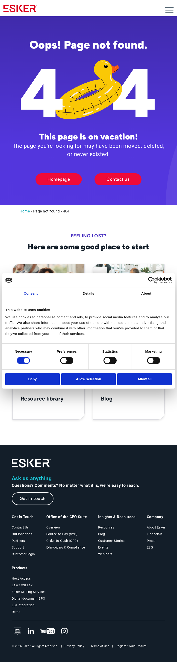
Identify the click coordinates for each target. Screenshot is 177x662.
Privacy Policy (74, 646)
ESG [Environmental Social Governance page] (150, 547)
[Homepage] (20, 10)
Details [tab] (88, 293)
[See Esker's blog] (17, 631)
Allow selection (88, 379)
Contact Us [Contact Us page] (20, 527)
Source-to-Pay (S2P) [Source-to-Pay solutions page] (62, 534)
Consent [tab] (31, 293)
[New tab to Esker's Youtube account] (47, 631)
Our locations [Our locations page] (22, 534)
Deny (32, 379)
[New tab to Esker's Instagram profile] (64, 631)
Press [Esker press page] (151, 541)
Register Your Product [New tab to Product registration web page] (131, 646)
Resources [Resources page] (106, 527)
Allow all (145, 379)
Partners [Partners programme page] (18, 541)
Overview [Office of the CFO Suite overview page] (53, 527)
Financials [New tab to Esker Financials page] (154, 534)
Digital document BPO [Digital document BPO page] (28, 598)
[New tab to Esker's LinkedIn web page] (31, 631)
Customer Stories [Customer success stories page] (111, 541)
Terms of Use (100, 646)
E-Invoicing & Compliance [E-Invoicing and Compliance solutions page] (65, 547)
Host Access (21, 578)
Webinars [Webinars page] (105, 554)
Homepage (58, 179)
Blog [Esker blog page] (101, 534)
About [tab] (146, 293)
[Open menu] (169, 10)
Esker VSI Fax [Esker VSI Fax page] (22, 585)
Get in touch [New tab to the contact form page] (33, 498)
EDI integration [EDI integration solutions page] (23, 605)
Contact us (118, 179)
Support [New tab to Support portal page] (18, 547)
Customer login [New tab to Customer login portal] (23, 554)
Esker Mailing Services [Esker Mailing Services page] (29, 592)
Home (25, 211)
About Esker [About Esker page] (156, 527)
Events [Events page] (103, 547)
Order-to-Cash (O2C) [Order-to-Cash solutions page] (62, 541)
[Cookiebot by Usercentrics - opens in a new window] (151, 280)
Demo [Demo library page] (16, 612)
